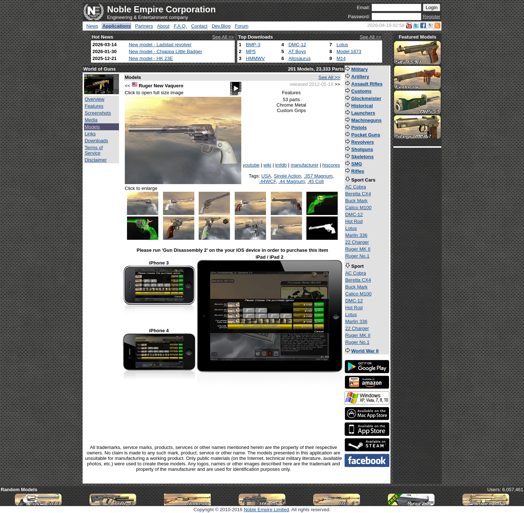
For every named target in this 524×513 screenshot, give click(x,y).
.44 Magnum (291, 181)
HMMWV (255, 58)
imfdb (281, 165)
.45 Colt (315, 181)
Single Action (287, 176)
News (92, 26)
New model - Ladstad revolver (160, 44)
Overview (94, 99)
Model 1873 (349, 51)
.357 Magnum (318, 176)
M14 (341, 58)
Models (92, 127)
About (163, 26)
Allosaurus (300, 58)
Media (91, 120)
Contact (199, 26)
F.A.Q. (180, 26)
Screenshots (98, 113)
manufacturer (305, 165)
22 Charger (357, 242)
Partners (144, 26)
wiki (267, 165)
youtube (251, 165)
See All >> (223, 37)
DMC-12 (297, 44)
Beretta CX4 (358, 193)
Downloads (96, 140)
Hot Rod (354, 221)
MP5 (251, 51)
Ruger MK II (357, 249)
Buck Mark (356, 200)
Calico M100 (358, 207)
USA (266, 176)
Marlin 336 (356, 235)
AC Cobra (355, 187)
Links (90, 133)
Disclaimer (96, 160)
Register (431, 16)
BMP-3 (253, 44)
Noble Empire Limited (266, 509)
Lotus (342, 44)
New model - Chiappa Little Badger (165, 51)
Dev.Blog (221, 26)
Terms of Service (94, 150)
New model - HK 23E (151, 58)
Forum (242, 26)
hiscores (331, 165)
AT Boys (297, 51)
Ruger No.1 (357, 256)
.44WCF (267, 181)
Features (94, 106)
